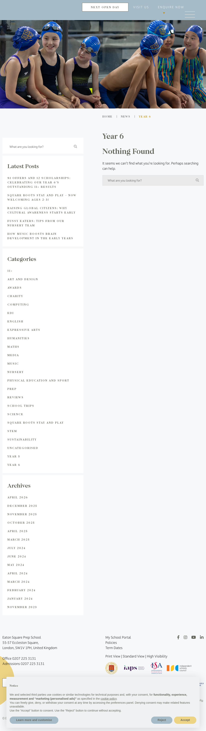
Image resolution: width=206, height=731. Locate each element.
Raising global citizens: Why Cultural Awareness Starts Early (41, 210)
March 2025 (18, 539)
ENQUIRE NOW (171, 7)
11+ (10, 270)
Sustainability (22, 439)
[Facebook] (178, 637)
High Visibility (157, 656)
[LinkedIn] (202, 637)
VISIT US (141, 7)
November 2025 (22, 514)
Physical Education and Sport (38, 380)
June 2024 (16, 556)
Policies (111, 642)
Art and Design (22, 279)
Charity (15, 296)
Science (15, 414)
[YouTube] (193, 637)
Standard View (133, 656)
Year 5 (13, 456)
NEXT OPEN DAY (105, 7)
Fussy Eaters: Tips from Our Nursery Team (35, 223)
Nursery (15, 372)
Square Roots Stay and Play (35, 422)
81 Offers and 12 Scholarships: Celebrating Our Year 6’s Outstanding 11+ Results (39, 182)
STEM (12, 431)
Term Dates (114, 648)
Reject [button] (162, 720)
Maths (13, 346)
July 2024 (16, 548)
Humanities (18, 338)
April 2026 (17, 497)
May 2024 (16, 564)
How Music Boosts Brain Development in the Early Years (40, 236)
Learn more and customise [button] (34, 720)
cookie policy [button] (108, 698)
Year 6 (13, 464)
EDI (10, 313)
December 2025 (22, 505)
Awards (14, 287)
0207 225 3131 (24, 658)
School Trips (20, 405)
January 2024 (20, 598)
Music (13, 363)
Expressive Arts (23, 329)
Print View (112, 656)
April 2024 (17, 573)
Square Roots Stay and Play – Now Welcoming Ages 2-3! (42, 197)
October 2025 (21, 522)
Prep (12, 389)
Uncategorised (22, 448)
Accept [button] (185, 720)
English (15, 321)
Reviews (15, 397)
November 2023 (22, 607)
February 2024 (21, 590)
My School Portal (118, 637)
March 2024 (18, 581)
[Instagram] (185, 637)
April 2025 (17, 531)
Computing (18, 304)
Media (13, 355)
